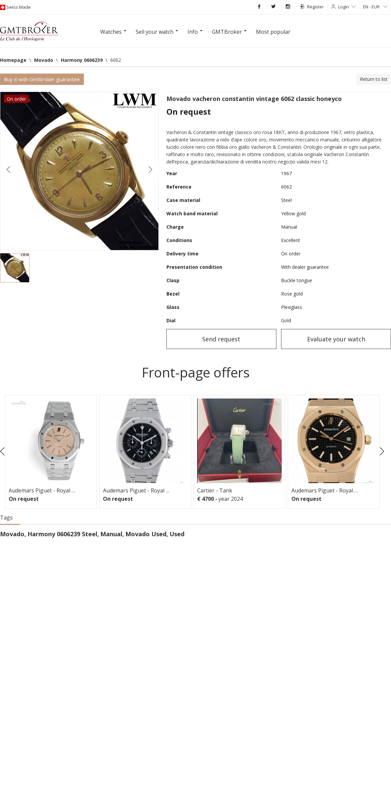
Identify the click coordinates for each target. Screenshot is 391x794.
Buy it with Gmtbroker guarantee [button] (42, 79)
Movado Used (145, 534)
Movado (12, 534)
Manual (111, 534)
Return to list (374, 79)
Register (312, 7)
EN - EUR (375, 7)
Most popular (273, 31)
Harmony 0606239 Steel (62, 534)
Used (176, 534)
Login (347, 7)
